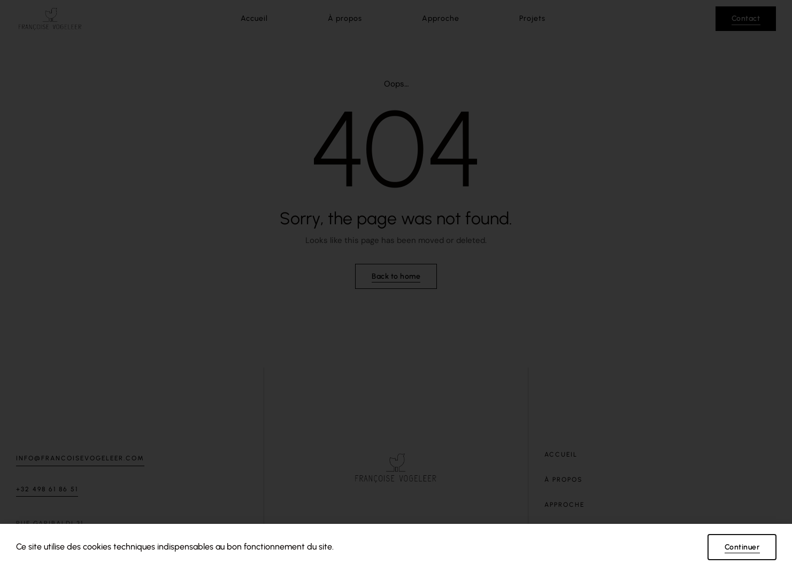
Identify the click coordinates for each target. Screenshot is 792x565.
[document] (396, 282)
